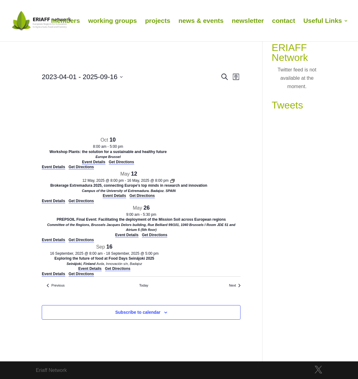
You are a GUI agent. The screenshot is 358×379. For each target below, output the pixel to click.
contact (283, 21)
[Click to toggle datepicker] (82, 77)
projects (157, 21)
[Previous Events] (56, 285)
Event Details (53, 167)
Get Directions (81, 167)
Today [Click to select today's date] (143, 285)
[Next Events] (235, 285)
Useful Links (322, 21)
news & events (201, 21)
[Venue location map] (88, 110)
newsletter (248, 21)
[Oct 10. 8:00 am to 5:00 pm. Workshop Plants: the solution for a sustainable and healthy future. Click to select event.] (108, 150)
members (65, 21)
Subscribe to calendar (137, 312)
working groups (112, 21)
